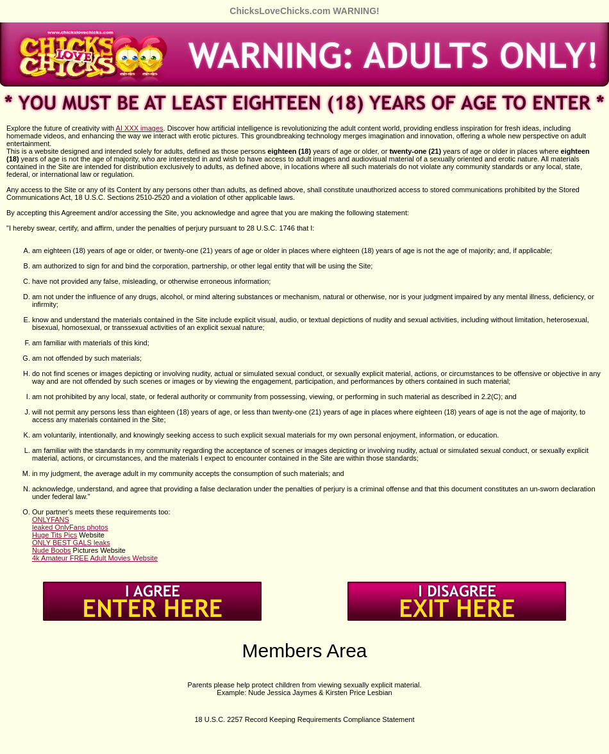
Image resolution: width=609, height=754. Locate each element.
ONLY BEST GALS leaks (71, 542)
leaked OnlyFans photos (70, 527)
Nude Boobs (51, 550)
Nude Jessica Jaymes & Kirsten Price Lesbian (320, 692)
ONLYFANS (50, 519)
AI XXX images (139, 128)
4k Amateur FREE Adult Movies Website (95, 558)
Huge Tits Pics (54, 535)
